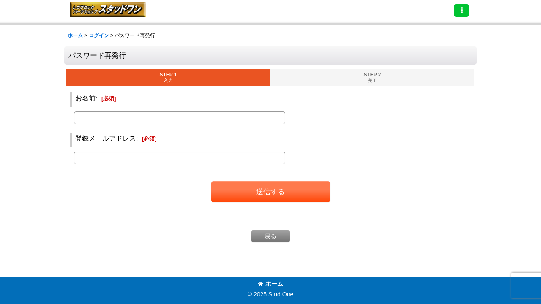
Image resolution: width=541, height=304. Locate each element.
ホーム (270, 283)
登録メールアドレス (105, 138)
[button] (461, 10)
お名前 (85, 98)
